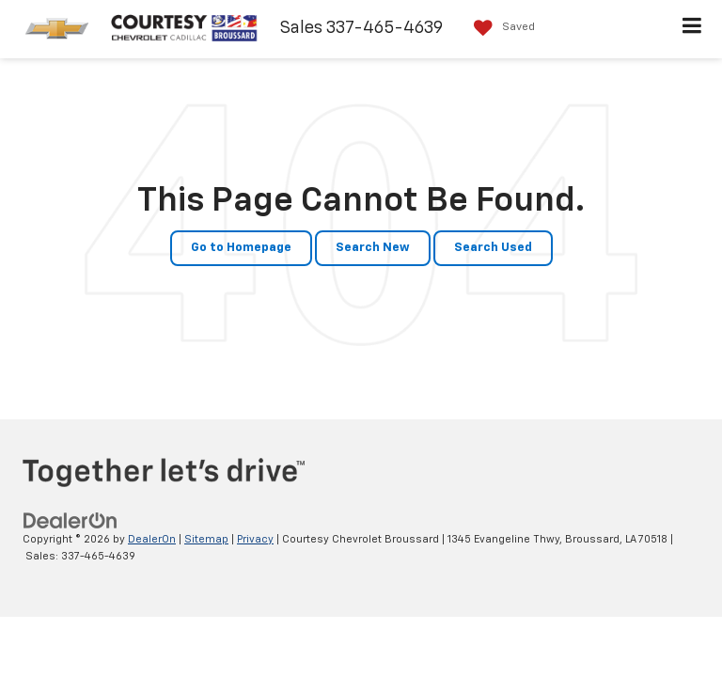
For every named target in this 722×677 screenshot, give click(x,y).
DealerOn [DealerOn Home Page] (152, 539)
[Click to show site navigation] (692, 29)
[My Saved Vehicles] (499, 28)
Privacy (255, 539)
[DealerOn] (70, 520)
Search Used (493, 248)
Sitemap (206, 539)
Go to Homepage (241, 248)
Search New (373, 248)
